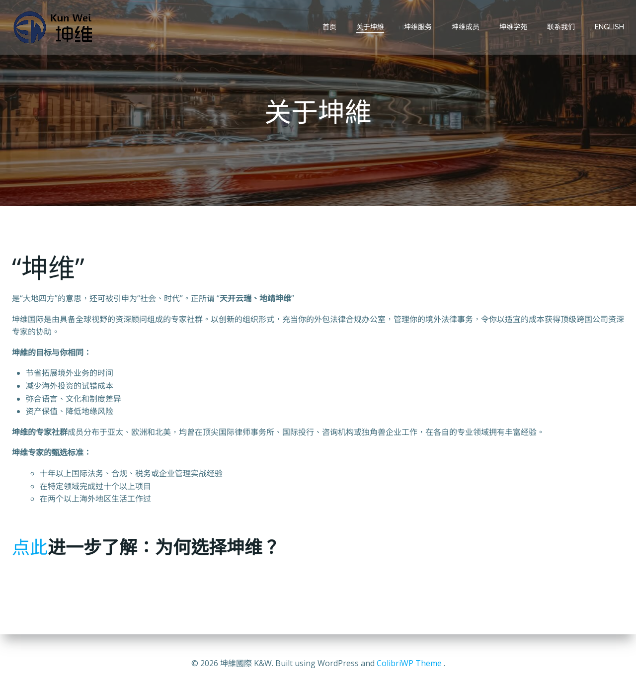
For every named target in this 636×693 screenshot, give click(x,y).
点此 (30, 547)
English (609, 27)
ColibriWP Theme (409, 663)
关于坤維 (370, 27)
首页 (329, 27)
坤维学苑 (513, 27)
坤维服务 (418, 27)
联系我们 (561, 27)
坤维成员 (465, 27)
